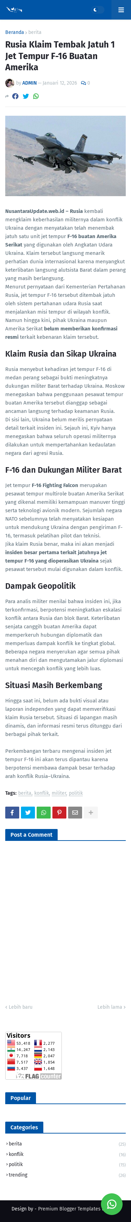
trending (67, 1175)
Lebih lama (109, 1007)
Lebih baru (20, 1007)
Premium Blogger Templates (69, 1209)
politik (76, 793)
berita (35, 32)
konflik (41, 793)
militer (59, 793)
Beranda (14, 32)
